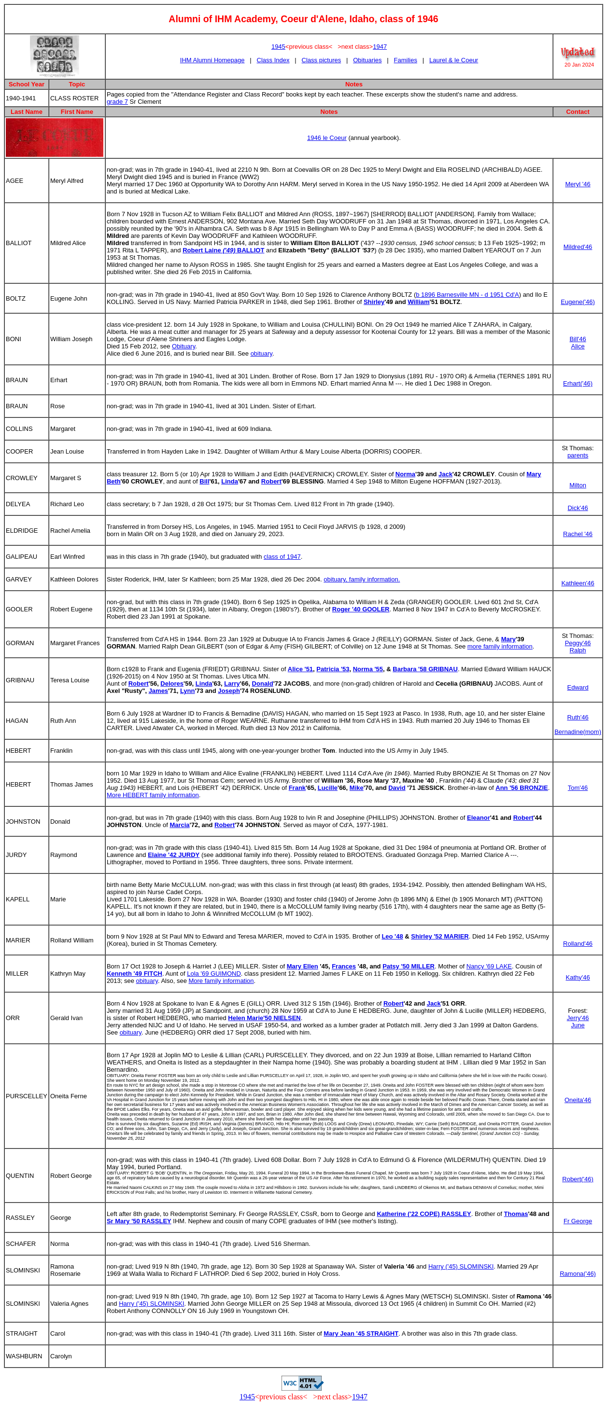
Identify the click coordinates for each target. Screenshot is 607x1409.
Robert (271, 481)
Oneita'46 (578, 1100)
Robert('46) (577, 1179)
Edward (578, 687)
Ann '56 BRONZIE (521, 787)
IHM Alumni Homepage (212, 60)
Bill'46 (577, 339)
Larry (232, 683)
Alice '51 (300, 669)
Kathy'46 (577, 977)
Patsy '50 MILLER (408, 966)
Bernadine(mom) (577, 731)
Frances (344, 966)
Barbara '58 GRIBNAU (425, 669)
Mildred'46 (578, 246)
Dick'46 (577, 507)
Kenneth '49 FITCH (134, 973)
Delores (172, 683)
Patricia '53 (332, 669)
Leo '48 (392, 936)
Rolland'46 (578, 943)
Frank (297, 787)
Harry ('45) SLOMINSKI (461, 1266)
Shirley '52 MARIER (439, 936)
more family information (500, 646)
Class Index (273, 60)
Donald (262, 683)
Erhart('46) (578, 383)
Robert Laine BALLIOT (223, 250)
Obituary (183, 346)
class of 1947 (282, 556)
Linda (229, 481)
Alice (577, 346)
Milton (577, 485)
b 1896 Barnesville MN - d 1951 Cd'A (467, 294)
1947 (380, 46)
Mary (508, 639)
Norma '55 (368, 669)
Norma (405, 474)
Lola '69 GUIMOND (214, 973)
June (577, 1025)
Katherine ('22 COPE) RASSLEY (424, 1213)
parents (577, 455)
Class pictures (321, 60)
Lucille (328, 787)
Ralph (578, 650)
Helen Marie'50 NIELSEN (264, 1018)
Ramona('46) (578, 1273)
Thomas (516, 1213)
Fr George (578, 1221)
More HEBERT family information (153, 795)
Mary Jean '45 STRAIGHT (361, 1333)
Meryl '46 (577, 184)
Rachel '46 (578, 534)
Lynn (187, 690)
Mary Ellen (302, 966)
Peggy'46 (578, 643)
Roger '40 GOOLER (361, 609)
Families (405, 60)
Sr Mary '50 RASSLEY (139, 1221)
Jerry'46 (578, 1018)
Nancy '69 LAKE (489, 966)
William (418, 301)
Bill (204, 481)
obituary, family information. (362, 579)
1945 (278, 46)
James (158, 690)
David (396, 787)
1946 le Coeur (327, 137)
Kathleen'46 (577, 583)
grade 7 (117, 101)
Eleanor (478, 817)
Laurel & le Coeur (453, 60)
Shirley (374, 301)
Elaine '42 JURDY (173, 854)
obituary (261, 353)
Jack (445, 474)
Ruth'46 (577, 717)
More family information (221, 980)
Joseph (229, 690)
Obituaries (367, 60)
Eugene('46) (577, 301)
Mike (357, 787)
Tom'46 (578, 787)
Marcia (179, 825)
